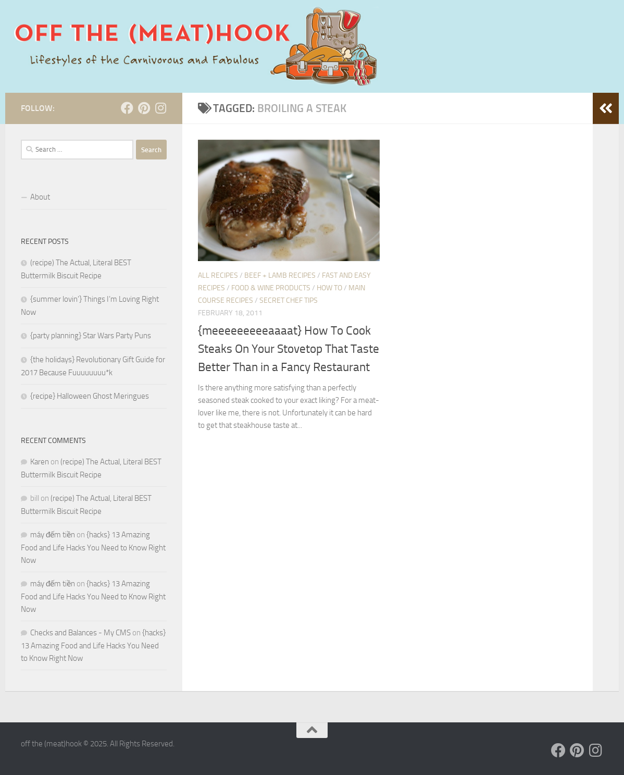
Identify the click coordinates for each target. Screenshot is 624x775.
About (40, 197)
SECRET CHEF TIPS (288, 300)
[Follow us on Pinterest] (144, 108)
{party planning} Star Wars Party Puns (90, 335)
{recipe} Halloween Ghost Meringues (89, 396)
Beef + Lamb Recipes (280, 275)
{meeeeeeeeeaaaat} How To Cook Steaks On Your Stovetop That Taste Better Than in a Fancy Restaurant (288, 348)
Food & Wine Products (270, 288)
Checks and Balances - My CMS (80, 632)
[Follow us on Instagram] (160, 108)
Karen (39, 461)
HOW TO (329, 288)
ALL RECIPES (218, 275)
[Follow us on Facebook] (127, 108)
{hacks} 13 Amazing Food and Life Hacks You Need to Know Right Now (93, 547)
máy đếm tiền (52, 534)
